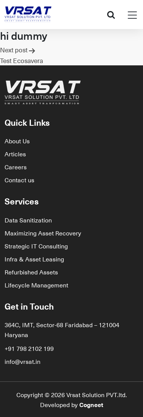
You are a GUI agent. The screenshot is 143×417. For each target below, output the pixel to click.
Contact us (19, 179)
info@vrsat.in (22, 361)
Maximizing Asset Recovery (43, 232)
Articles (15, 153)
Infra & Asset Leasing (34, 258)
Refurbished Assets (31, 271)
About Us (17, 140)
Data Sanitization (28, 219)
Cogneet (91, 404)
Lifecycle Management (36, 284)
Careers (16, 166)
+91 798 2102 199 (29, 348)
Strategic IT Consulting (36, 245)
